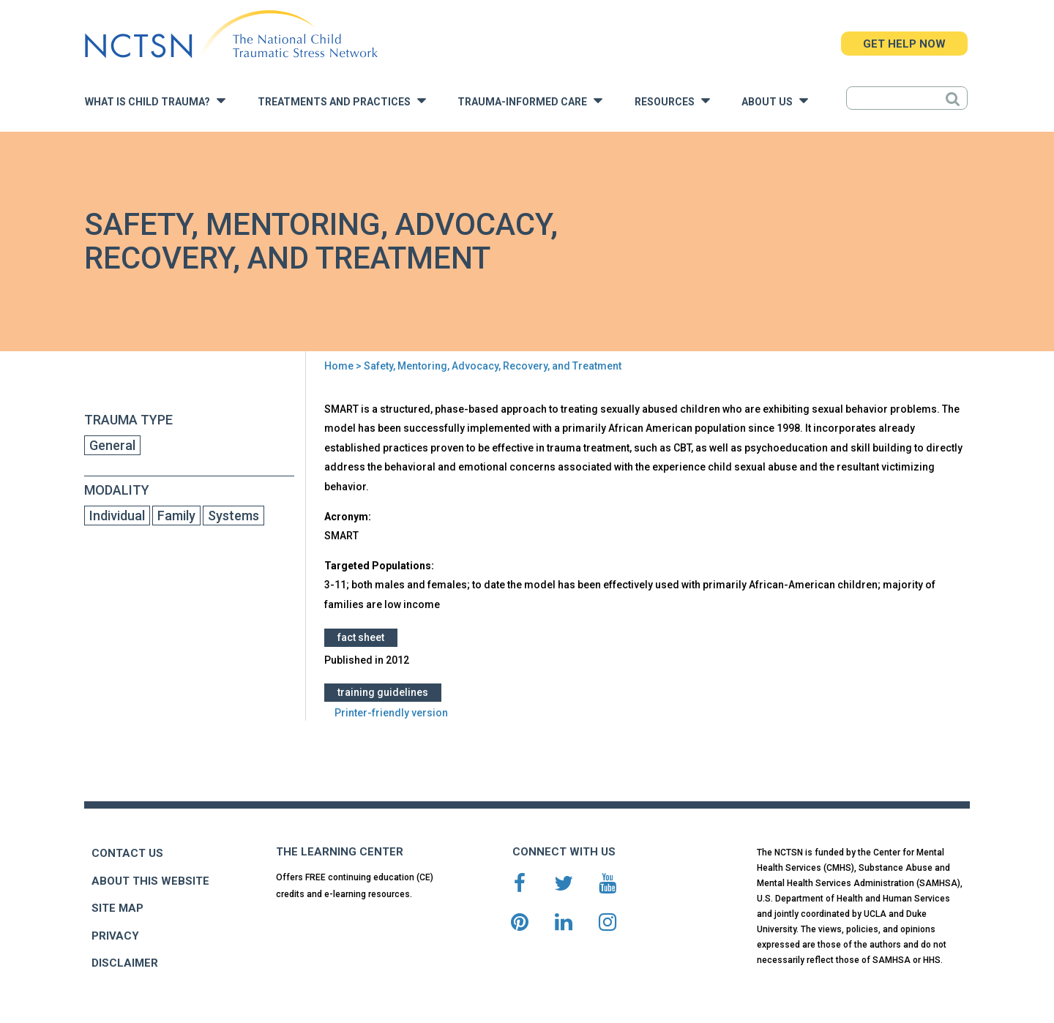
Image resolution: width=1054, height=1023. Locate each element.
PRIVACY (115, 936)
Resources (672, 100)
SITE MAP (117, 908)
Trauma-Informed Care (529, 100)
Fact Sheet (360, 637)
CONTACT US (127, 853)
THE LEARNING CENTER (339, 851)
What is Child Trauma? (155, 100)
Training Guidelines (382, 692)
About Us (774, 100)
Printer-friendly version (391, 713)
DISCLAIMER (124, 963)
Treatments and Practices (342, 100)
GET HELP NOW (904, 43)
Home (339, 366)
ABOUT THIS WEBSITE (150, 881)
